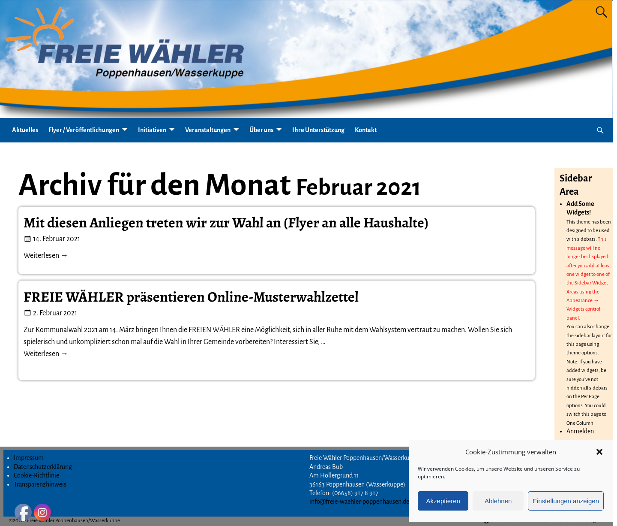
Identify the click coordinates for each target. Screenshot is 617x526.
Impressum (29, 457)
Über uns (261, 130)
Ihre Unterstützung (318, 130)
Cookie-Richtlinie (36, 475)
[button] (599, 451)
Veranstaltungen (208, 130)
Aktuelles (25, 130)
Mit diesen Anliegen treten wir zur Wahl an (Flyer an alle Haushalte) (226, 223)
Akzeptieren (443, 501)
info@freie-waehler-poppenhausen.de (359, 501)
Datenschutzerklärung (43, 466)
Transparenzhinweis (40, 484)
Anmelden (580, 431)
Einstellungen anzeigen (566, 501)
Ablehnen (498, 501)
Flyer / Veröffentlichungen (83, 130)
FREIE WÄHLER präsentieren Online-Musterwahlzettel (191, 297)
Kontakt (366, 130)
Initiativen (152, 130)
